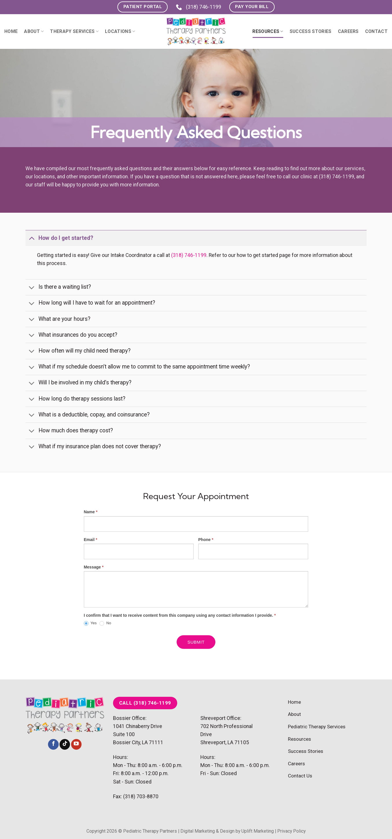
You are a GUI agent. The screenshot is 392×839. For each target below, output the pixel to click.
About (34, 31)
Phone (205, 539)
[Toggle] (31, 238)
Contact (376, 31)
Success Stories (311, 31)
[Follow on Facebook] (53, 744)
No (105, 623)
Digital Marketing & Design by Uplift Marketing (227, 831)
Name (90, 512)
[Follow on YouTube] (76, 744)
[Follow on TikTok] (65, 744)
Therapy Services (74, 31)
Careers (348, 31)
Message (94, 567)
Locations (120, 31)
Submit (195, 642)
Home (11, 31)
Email (90, 539)
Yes (90, 623)
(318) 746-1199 (198, 7)
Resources (267, 31)
